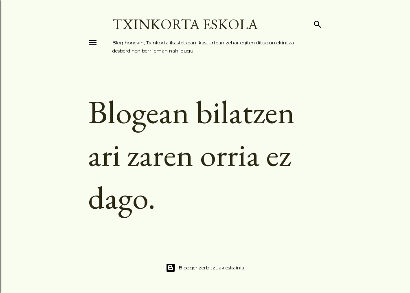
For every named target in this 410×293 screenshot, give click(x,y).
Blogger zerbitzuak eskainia (205, 268)
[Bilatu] (317, 23)
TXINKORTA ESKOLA (185, 24)
